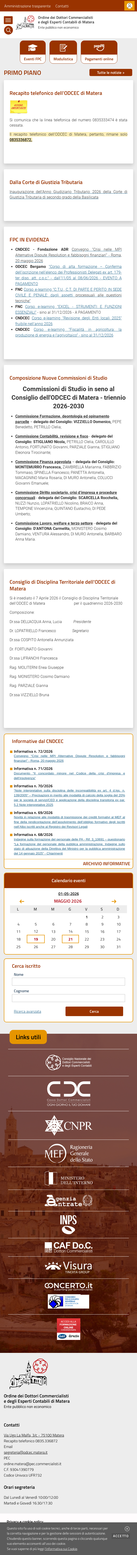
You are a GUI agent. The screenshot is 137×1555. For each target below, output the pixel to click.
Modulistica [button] (63, 59)
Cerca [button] (94, 1011)
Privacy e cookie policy (25, 1521)
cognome (21, 990)
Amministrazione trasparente (27, 6)
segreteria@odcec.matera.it (26, 1452)
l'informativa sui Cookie (61, 1548)
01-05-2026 (68, 893)
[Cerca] (8, 30)
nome (18, 974)
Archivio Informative (106, 863)
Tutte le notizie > (111, 72)
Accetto (121, 1536)
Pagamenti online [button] (99, 59)
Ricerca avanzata (27, 1011)
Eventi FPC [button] (33, 59)
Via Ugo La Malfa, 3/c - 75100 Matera (34, 1435)
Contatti (62, 6)
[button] (127, 1529)
